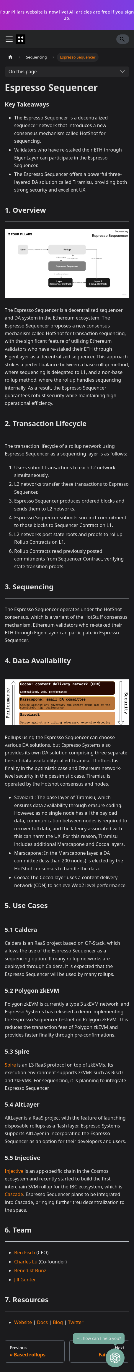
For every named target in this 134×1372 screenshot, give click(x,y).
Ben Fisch (24, 1252)
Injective (14, 1171)
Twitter (75, 1322)
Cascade (14, 1194)
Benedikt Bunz (30, 1270)
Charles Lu (25, 1261)
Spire (10, 1065)
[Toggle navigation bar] (9, 39)
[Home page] (10, 57)
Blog (58, 1322)
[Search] (122, 39)
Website (23, 1322)
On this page (23, 71)
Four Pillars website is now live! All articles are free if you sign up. (67, 15)
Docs (42, 1322)
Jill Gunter (25, 1279)
